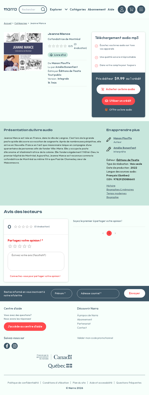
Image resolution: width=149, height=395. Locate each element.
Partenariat (84, 323)
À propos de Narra (87, 315)
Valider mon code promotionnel (95, 337)
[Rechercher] (42, 9)
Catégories (20, 23)
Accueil (7, 23)
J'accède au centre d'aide (25, 327)
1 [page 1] (109, 233)
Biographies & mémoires (120, 189)
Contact (82, 327)
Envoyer (134, 293)
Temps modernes (116, 193)
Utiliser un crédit (118, 101)
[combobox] (32, 9)
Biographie (112, 197)
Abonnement (84, 319)
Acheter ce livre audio (118, 89)
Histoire (110, 185)
